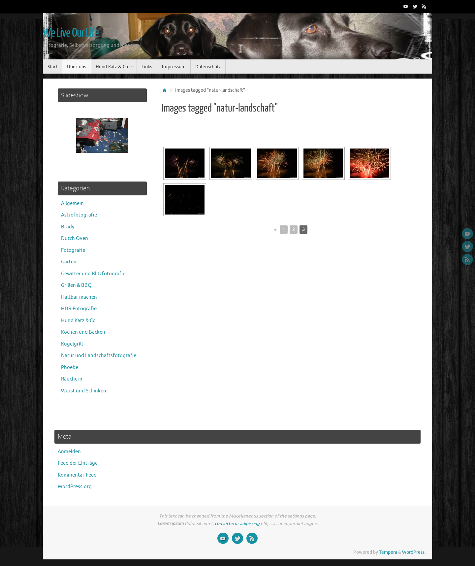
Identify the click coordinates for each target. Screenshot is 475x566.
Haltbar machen (79, 297)
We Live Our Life (71, 33)
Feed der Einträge (78, 463)
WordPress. (414, 552)
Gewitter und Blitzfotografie (93, 274)
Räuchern (71, 379)
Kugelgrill (72, 344)
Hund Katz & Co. (79, 320)
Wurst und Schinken (83, 391)
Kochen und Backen (83, 332)
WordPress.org (75, 486)
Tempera (388, 552)
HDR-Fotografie (79, 309)
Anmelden (69, 452)
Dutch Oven (74, 238)
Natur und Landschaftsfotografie (98, 355)
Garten (69, 262)
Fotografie (73, 250)
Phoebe (69, 367)
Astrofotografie (79, 215)
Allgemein (72, 203)
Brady (67, 227)
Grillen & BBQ (76, 285)
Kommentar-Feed (77, 475)
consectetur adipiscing (237, 523)
